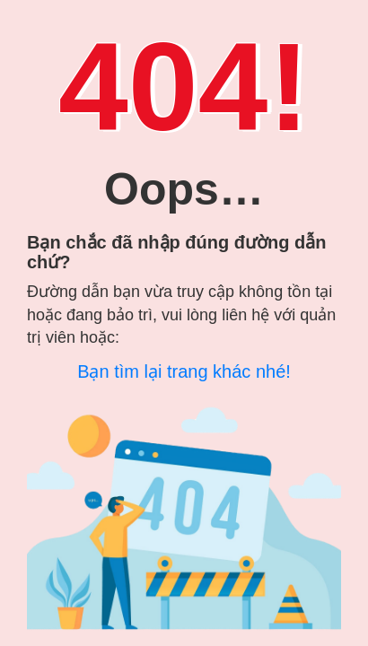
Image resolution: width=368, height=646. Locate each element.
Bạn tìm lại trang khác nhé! (184, 371)
